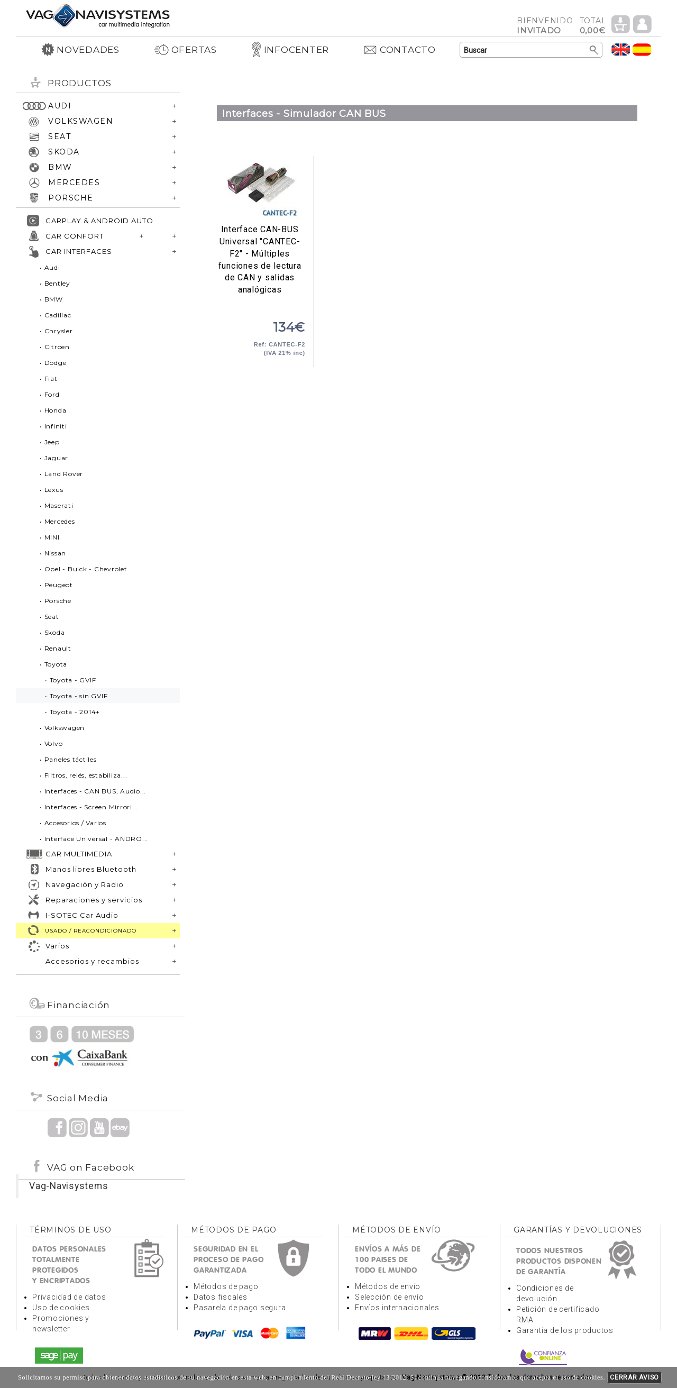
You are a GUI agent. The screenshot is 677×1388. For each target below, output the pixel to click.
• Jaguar (54, 458)
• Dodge (53, 363)
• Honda (53, 410)
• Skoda (52, 632)
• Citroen (55, 347)
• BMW (51, 299)
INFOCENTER (290, 49)
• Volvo (51, 743)
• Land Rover (61, 474)
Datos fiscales (221, 1297)
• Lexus (51, 490)
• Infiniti (53, 426)
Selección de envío (389, 1297)
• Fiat (49, 378)
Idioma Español (642, 49)
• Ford (50, 394)
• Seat (49, 616)
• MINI (50, 537)
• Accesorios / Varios (73, 823)
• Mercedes (57, 521)
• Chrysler (56, 331)
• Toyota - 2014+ (72, 712)
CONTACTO (399, 49)
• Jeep (50, 442)
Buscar (594, 50)
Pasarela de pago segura (240, 1307)
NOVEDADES (80, 49)
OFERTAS (185, 49)
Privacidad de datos (69, 1297)
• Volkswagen (62, 728)
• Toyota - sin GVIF (76, 696)
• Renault (55, 648)
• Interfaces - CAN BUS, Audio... (93, 791)
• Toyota (53, 664)
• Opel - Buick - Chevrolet (83, 569)
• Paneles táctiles (68, 759)
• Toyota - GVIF (70, 680)
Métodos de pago (226, 1286)
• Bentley (55, 283)
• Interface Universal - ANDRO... (94, 839)
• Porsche (55, 601)
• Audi (50, 267)
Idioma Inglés (621, 49)
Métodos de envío (387, 1286)
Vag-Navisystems (68, 1186)
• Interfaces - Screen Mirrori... (89, 807)
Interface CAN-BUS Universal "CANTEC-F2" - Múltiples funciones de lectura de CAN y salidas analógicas (260, 190)
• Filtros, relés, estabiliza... (83, 775)
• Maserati (57, 505)
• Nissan (53, 553)
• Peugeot (56, 585)
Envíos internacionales (397, 1307)
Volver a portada (98, 15)
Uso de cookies (61, 1307)
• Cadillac (55, 315)
